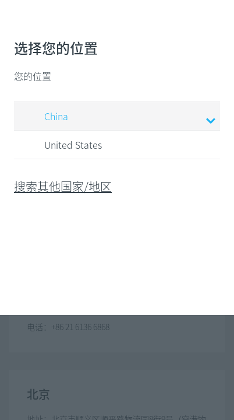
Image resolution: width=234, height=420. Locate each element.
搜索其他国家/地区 (63, 186)
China (118, 117)
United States (62, 145)
